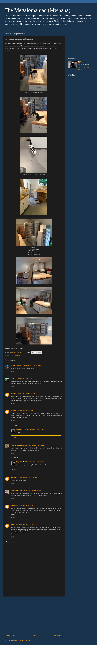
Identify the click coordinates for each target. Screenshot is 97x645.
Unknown (14, 477)
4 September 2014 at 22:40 (34, 462)
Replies (15, 425)
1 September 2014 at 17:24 (25, 393)
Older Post (58, 635)
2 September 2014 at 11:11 (31, 490)
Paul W (13, 410)
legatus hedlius (16, 490)
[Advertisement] (34, 615)
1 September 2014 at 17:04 (32, 365)
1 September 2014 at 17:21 (25, 378)
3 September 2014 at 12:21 (28, 524)
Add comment (11, 542)
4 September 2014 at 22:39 (34, 429)
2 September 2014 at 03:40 (27, 477)
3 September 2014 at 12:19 (28, 505)
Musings (17, 355)
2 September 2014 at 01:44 (37, 445)
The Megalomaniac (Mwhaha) (37, 10)
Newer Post (10, 635)
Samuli (13, 393)
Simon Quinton (16, 365)
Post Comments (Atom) (22, 640)
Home (34, 635)
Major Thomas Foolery (19, 445)
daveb (13, 378)
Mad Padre (14, 505)
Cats (12, 355)
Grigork (19, 429)
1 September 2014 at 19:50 (25, 410)
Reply (13, 371)
